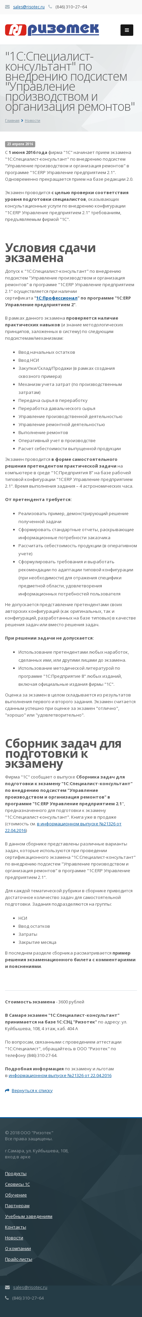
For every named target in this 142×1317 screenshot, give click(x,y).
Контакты (15, 1227)
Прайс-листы (18, 1259)
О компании (18, 1248)
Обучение (16, 1195)
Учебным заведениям (28, 1216)
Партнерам (17, 1206)
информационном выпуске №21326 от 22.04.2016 (60, 1075)
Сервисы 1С (17, 1184)
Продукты (16, 1173)
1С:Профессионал (57, 298)
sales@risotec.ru (29, 7)
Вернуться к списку (29, 1090)
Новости (14, 1238)
